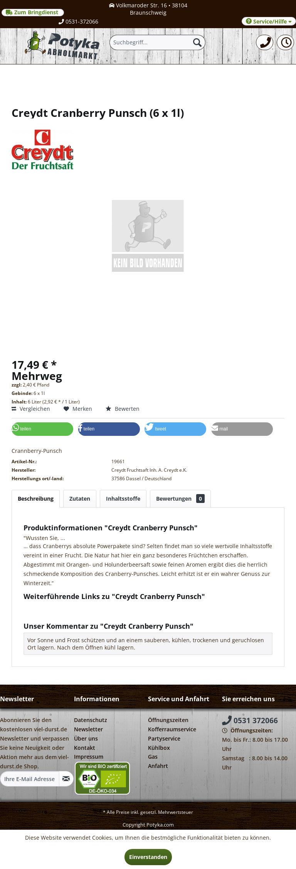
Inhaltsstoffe (123, 498)
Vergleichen (31, 408)
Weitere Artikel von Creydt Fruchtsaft (75, 614)
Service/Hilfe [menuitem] (269, 21)
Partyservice (164, 738)
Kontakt (84, 747)
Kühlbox (159, 747)
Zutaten (79, 498)
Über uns (86, 738)
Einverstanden (148, 857)
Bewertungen (180, 498)
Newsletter (88, 729)
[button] (42, 429)
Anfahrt (158, 765)
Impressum (88, 756)
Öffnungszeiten (168, 720)
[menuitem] (264, 42)
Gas (153, 756)
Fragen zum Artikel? (52, 606)
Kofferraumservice (172, 729)
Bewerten (123, 408)
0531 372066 (250, 720)
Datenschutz (90, 720)
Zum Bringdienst (33, 12)
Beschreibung (36, 498)
